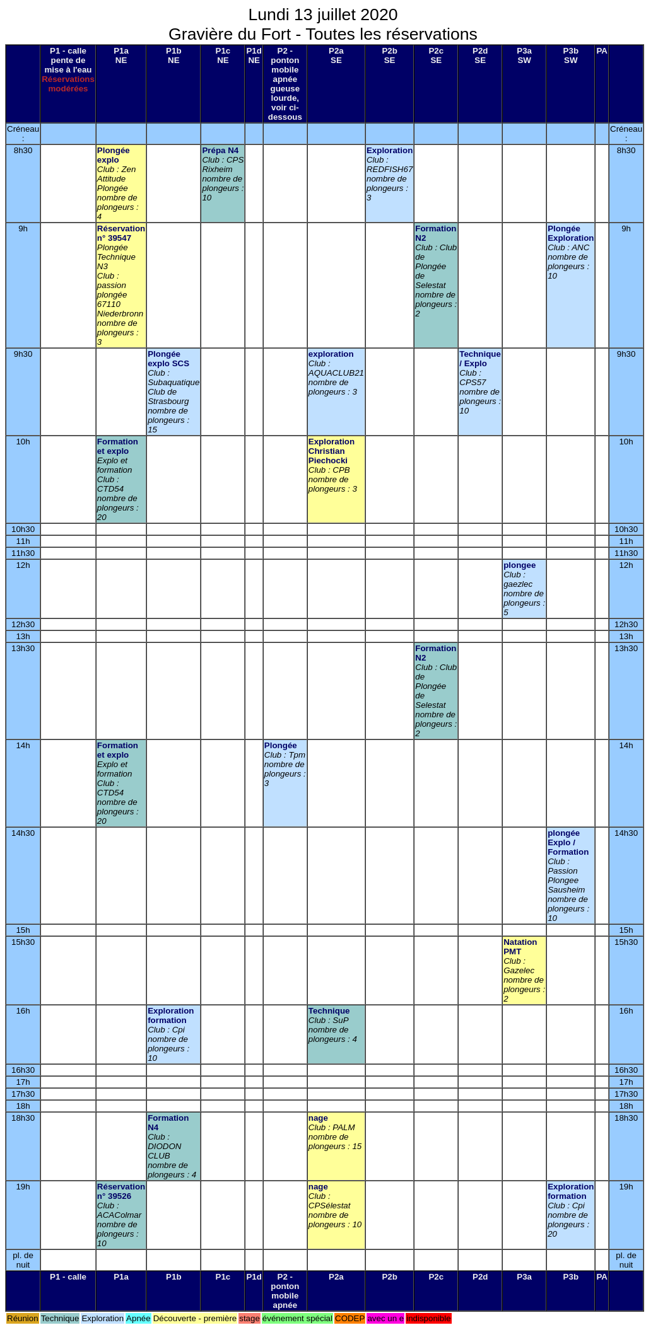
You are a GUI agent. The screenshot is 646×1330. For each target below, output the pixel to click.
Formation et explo (117, 446)
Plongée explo (113, 155)
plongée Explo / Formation (568, 842)
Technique (329, 1010)
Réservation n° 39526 (121, 1191)
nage (318, 1118)
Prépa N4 (220, 150)
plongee (519, 565)
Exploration (390, 150)
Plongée (280, 745)
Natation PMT (520, 946)
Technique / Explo (480, 358)
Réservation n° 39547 (121, 233)
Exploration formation (171, 1015)
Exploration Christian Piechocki (331, 451)
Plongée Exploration (571, 233)
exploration (331, 354)
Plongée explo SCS (168, 358)
